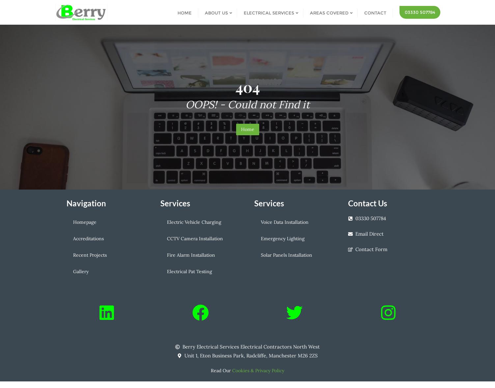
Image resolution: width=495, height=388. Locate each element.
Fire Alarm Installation (191, 255)
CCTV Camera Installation (195, 239)
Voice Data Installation (285, 222)
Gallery (81, 271)
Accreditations (88, 239)
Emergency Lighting (283, 239)
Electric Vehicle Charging (194, 222)
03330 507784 (420, 12)
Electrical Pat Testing (189, 271)
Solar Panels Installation (286, 255)
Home (247, 129)
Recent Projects (90, 255)
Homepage (84, 222)
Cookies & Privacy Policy (258, 371)
